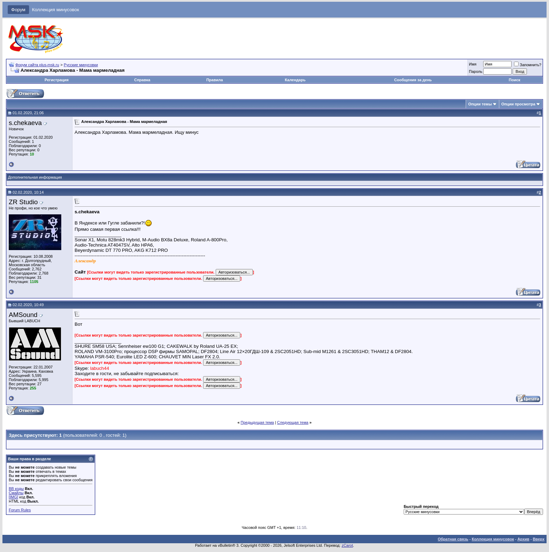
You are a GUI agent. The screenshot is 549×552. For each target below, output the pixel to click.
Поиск (514, 80)
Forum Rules (20, 510)
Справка (142, 80)
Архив (523, 539)
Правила (214, 80)
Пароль (475, 71)
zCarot (347, 545)
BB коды (16, 489)
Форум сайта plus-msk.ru (37, 65)
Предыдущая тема (257, 422)
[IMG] (13, 497)
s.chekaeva (25, 122)
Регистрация (56, 80)
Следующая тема (292, 422)
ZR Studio (23, 202)
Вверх (538, 539)
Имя (472, 64)
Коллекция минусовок (55, 9)
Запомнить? (527, 65)
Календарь (295, 80)
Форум (18, 9)
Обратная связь (453, 539)
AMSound (23, 314)
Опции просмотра (518, 104)
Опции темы (480, 104)
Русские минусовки (81, 65)
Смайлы (16, 493)
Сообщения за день (413, 80)
